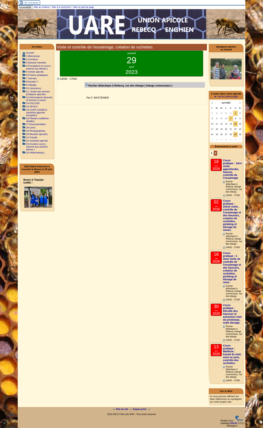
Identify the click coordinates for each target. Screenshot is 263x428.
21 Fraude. (32, 137)
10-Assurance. (34, 88)
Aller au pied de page (83, 7)
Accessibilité (25, 7)
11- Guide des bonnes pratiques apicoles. (38, 93)
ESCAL (234, 423)
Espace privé (138, 409)
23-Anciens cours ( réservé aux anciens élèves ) (37, 147)
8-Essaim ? (32, 81)
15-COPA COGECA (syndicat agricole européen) (36, 112)
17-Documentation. (36, 124)
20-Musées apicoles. (37, 134)
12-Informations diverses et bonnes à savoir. (39, 98)
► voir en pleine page (226, 96)
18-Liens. (31, 127)
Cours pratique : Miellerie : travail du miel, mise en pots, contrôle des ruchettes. (232, 354)
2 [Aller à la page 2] (215, 153)
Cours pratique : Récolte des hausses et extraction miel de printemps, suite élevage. (232, 314)
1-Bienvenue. (33, 56)
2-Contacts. (32, 59)
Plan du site (121, 409)
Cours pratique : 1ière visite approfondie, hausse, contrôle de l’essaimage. (232, 169)
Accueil (30, 52)
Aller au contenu (41, 7)
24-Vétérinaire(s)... (36, 152)
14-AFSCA (32, 106)
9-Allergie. (31, 85)
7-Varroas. (31, 78)
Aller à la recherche (61, 7)
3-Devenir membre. (36, 62)
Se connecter (31, 2)
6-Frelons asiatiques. (37, 75)
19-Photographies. (36, 130)
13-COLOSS (33, 103)
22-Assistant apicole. (37, 140)
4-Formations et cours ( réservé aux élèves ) (38, 67)
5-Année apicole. (35, 71)
